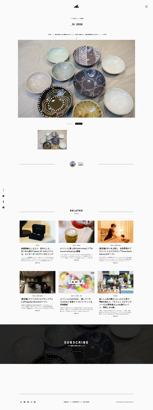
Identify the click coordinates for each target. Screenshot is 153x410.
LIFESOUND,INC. (121, 402)
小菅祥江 (82, 18)
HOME (49, 34)
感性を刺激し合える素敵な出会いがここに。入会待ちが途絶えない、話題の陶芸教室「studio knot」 (76, 34)
